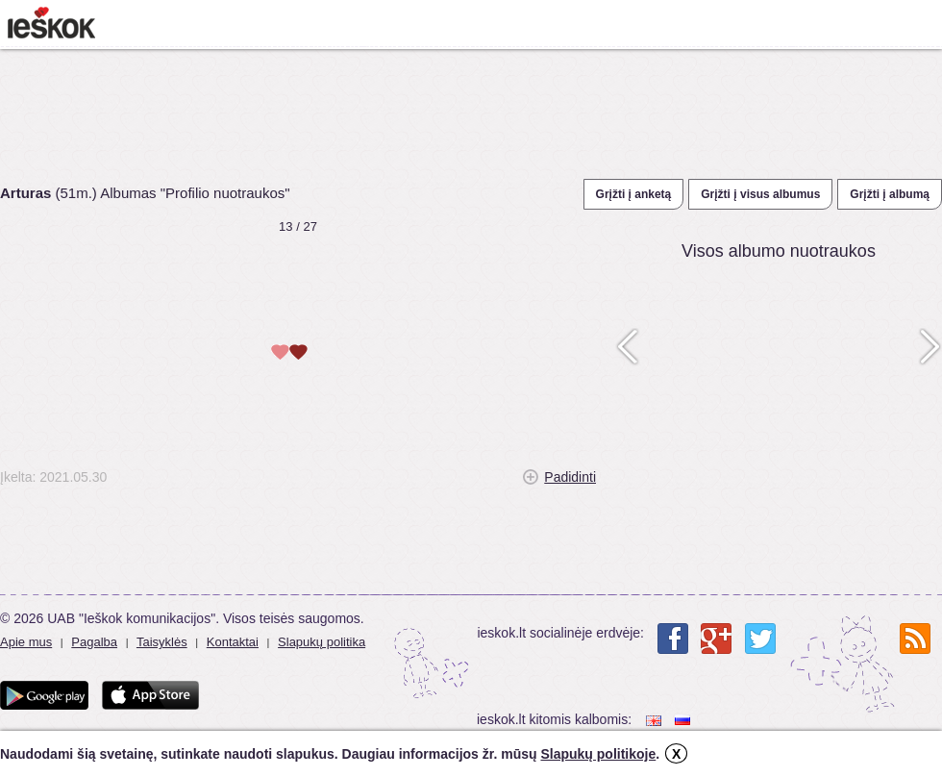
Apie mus (26, 642)
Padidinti (570, 477)
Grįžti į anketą (634, 194)
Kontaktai (233, 642)
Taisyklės (161, 642)
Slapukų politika (321, 642)
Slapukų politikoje (598, 754)
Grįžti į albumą (890, 194)
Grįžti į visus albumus (760, 194)
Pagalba (94, 642)
